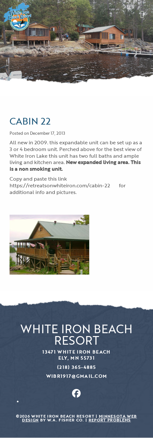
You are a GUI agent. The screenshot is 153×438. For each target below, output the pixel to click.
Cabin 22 (30, 121)
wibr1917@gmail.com (76, 376)
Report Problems (110, 420)
